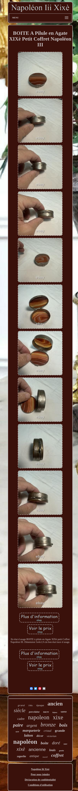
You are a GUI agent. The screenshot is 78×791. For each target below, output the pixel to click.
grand (21, 705)
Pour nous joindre (40, 774)
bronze (48, 724)
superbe (21, 756)
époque (40, 705)
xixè (21, 749)
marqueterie (31, 730)
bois (63, 725)
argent (32, 725)
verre (64, 711)
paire (18, 725)
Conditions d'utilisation (40, 785)
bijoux (54, 712)
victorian (51, 736)
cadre (20, 719)
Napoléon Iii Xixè (40, 769)
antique (34, 756)
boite (44, 743)
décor (39, 735)
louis (52, 750)
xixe (58, 717)
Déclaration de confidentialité (40, 779)
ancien (55, 704)
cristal (47, 730)
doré (56, 742)
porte (61, 750)
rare (65, 744)
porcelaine (34, 712)
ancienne (37, 749)
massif (45, 757)
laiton (28, 735)
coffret (57, 755)
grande (60, 730)
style (17, 731)
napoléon (25, 741)
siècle (19, 710)
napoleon (38, 717)
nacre (46, 712)
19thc (30, 705)
